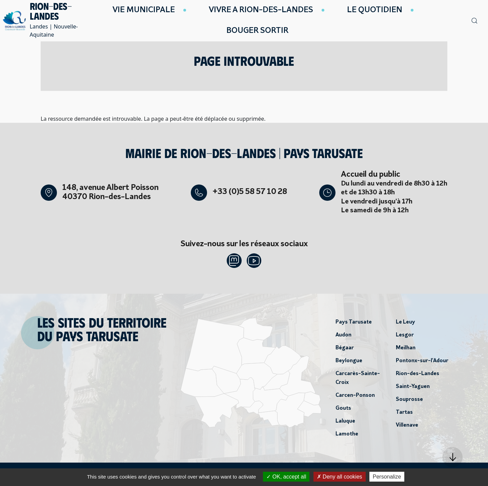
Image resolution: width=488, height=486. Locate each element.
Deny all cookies (339, 477)
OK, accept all (286, 477)
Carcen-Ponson (355, 397)
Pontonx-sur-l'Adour (422, 362)
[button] (452, 457)
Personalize (387, 477)
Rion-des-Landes (417, 375)
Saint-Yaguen (413, 388)
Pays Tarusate (354, 324)
